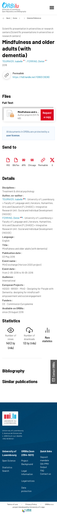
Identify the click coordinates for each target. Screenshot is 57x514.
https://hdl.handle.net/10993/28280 (31, 76)
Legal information (27, 474)
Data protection (27, 489)
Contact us (46, 473)
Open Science (8, 462)
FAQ (43, 470)
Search (7, 470)
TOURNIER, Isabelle (13, 199)
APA (24, 165)
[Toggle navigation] (52, 7)
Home (15, 18)
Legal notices (28, 483)
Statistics (8, 467)
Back (8, 18)
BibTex (16, 165)
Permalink (43, 165)
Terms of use (12, 504)
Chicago (32, 165)
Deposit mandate (45, 459)
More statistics (47, 339)
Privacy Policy (31, 504)
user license (12, 135)
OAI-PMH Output (44, 465)
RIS (8, 165)
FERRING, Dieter (12, 217)
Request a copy (47, 115)
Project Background (27, 464)
